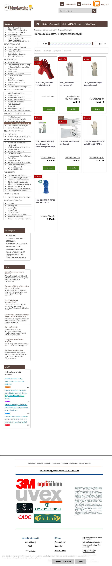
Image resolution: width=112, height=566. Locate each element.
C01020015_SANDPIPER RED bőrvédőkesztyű (44, 83)
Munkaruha (48, 463)
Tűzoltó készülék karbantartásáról (89, 551)
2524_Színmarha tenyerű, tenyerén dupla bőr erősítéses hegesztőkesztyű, (46, 144)
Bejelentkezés (70, 4)
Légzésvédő (88, 463)
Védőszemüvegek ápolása (14, 350)
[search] (93, 11)
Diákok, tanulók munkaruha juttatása (14, 273)
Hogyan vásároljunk (43, 29)
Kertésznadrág (56, 463)
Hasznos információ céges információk (92, 538)
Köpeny (81, 463)
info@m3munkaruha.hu (14, 249)
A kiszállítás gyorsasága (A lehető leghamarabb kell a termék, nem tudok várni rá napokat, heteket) (16, 419)
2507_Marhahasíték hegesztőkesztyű (67, 83)
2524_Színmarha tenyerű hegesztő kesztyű (93, 83)
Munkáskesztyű (73, 463)
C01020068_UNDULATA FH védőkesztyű (69, 142)
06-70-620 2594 (72, 471)
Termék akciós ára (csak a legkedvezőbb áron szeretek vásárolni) (14, 381)
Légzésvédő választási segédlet (91, 546)
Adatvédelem (30, 542)
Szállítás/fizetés (90, 24)
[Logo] (19, 9)
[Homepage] (38, 24)
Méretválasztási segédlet (92, 542)
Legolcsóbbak (47, 51)
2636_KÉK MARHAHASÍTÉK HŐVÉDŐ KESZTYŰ (45, 201)
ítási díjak (30, 551)
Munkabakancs (31, 463)
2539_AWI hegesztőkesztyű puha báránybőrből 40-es (94, 142)
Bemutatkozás (60, 551)
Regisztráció (86, 4)
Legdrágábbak (57, 51)
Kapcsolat (58, 546)
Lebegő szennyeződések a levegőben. (14, 340)
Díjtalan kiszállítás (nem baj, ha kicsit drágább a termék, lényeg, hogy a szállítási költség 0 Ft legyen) (16, 394)
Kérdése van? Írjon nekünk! (50, 24)
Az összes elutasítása (63, 561)
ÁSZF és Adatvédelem (75, 24)
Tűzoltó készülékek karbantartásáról (11, 301)
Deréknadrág (65, 463)
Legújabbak (67, 51)
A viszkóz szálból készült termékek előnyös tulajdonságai (17, 287)
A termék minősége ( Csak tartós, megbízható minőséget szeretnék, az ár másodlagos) (16, 407)
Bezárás (80, 561)
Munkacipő (40, 463)
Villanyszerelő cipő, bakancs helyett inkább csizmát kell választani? (17, 315)
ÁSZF (30, 546)
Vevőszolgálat (60, 542)
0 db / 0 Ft (104, 4)
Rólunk (64, 24)
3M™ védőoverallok (11, 327)
